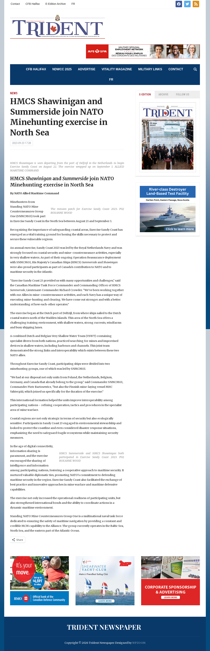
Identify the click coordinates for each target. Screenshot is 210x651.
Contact (15, 3)
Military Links (150, 69)
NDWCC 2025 (62, 69)
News (14, 93)
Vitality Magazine (117, 69)
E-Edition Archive (55, 3)
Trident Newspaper (104, 626)
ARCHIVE (163, 94)
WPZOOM (139, 643)
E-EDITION (145, 94)
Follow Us (182, 94)
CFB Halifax (32, 3)
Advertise (86, 69)
